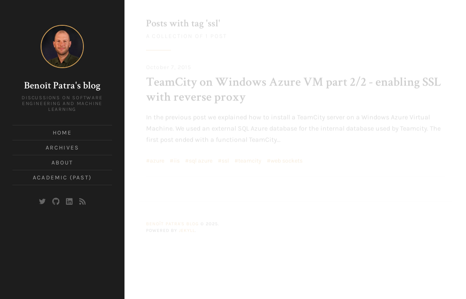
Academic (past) (62, 177)
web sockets (287, 159)
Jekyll (187, 229)
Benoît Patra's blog (62, 86)
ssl (225, 159)
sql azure (200, 159)
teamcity (249, 159)
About (62, 162)
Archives (62, 147)
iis (176, 159)
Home (62, 132)
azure (157, 159)
